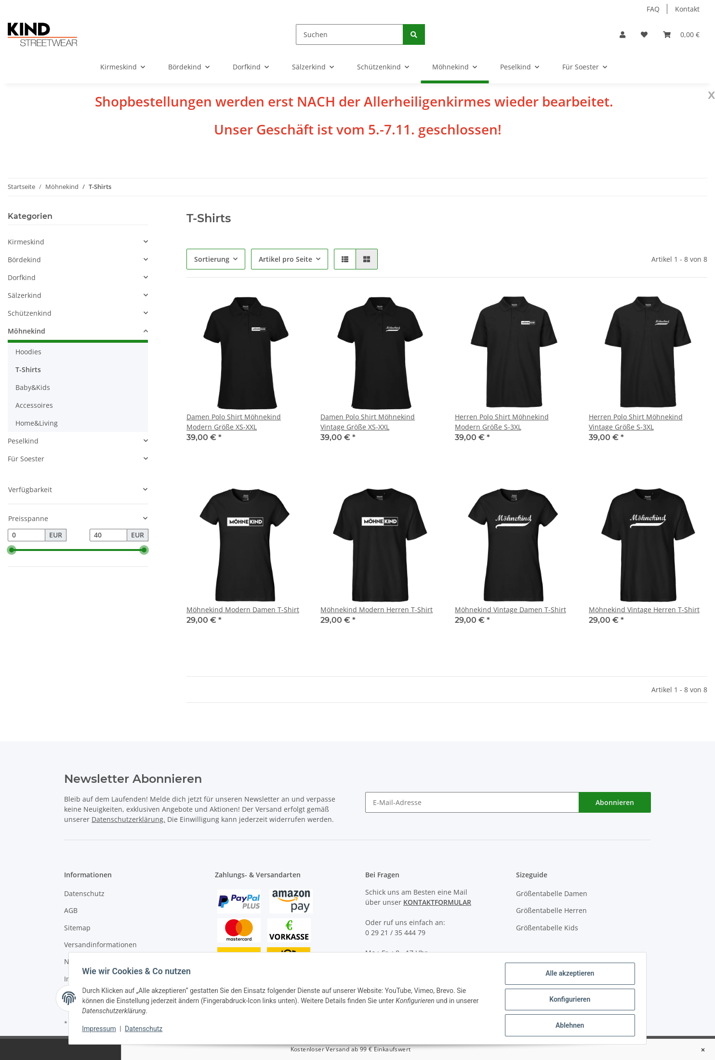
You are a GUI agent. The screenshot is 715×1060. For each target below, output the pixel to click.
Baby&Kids (32, 387)
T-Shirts (28, 369)
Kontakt (687, 8)
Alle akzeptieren (567, 975)
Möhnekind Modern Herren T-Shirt (376, 609)
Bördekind (24, 259)
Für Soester (26, 458)
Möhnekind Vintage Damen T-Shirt (510, 609)
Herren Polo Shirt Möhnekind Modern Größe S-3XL (502, 421)
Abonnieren (615, 802)
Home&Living (36, 423)
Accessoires (34, 405)
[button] (622, 34)
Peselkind (23, 440)
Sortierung (211, 259)
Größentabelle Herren (551, 910)
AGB (71, 910)
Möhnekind (26, 330)
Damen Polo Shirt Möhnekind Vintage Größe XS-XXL (367, 421)
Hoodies (28, 351)
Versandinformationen (100, 944)
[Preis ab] (26, 535)
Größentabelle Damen (551, 893)
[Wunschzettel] (644, 34)
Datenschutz (84, 893)
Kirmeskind (26, 241)
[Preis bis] (108, 535)
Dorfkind (22, 277)
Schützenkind (30, 313)
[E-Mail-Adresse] (472, 802)
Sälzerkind (24, 295)
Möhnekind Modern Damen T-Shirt (242, 609)
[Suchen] (349, 34)
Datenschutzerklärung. (128, 819)
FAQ (653, 8)
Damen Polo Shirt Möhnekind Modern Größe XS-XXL (233, 421)
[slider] (11, 550)
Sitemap (77, 927)
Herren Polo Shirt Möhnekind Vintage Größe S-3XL (636, 421)
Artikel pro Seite (285, 259)
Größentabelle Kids (547, 927)
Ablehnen (567, 1026)
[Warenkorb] (681, 34)
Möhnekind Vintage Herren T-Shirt (644, 609)
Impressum (101, 1030)
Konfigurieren (567, 1001)
